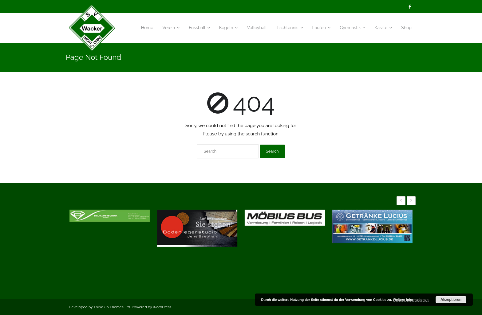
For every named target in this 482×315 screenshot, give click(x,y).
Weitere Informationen (411, 299)
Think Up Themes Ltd (111, 307)
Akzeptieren (451, 300)
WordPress (162, 307)
